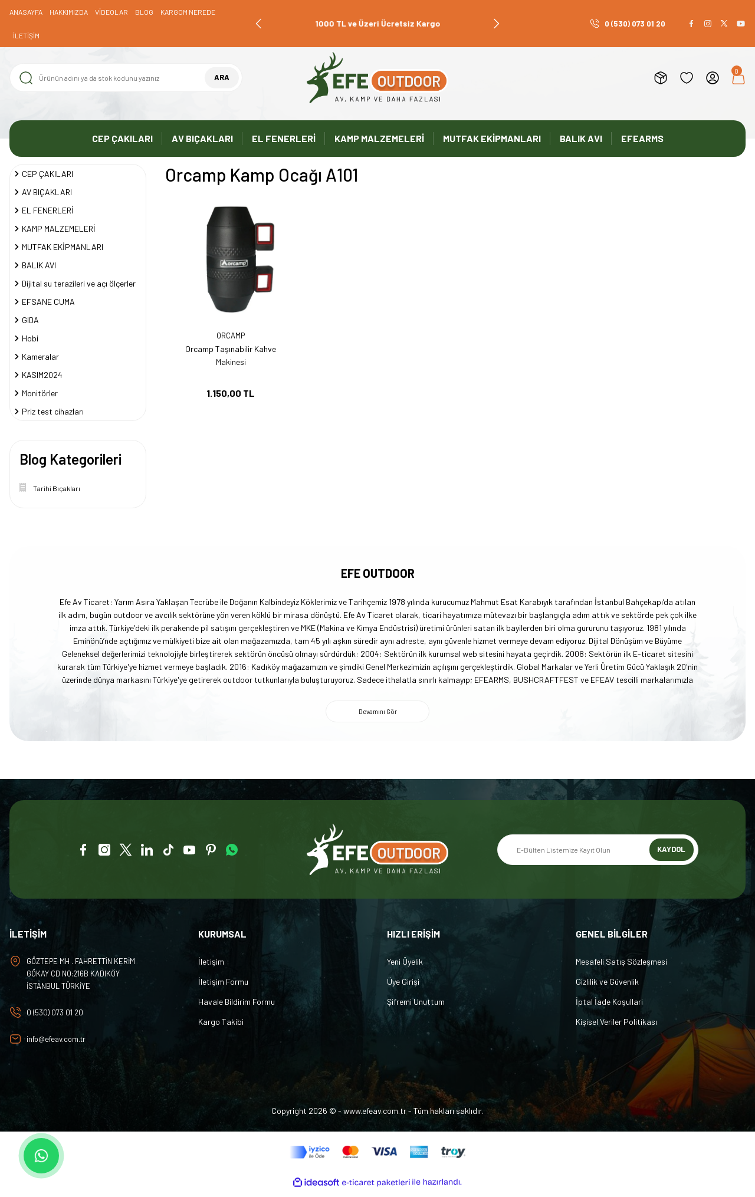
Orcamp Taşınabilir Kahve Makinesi (230, 355)
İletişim (211, 964)
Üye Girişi (403, 984)
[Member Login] (712, 78)
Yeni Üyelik (405, 964)
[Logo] (377, 77)
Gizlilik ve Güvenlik (607, 984)
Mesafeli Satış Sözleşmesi (621, 964)
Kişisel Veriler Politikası (616, 1025)
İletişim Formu (223, 984)
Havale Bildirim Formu (236, 1004)
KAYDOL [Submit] (671, 852)
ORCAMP (231, 336)
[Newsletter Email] (597, 852)
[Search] (125, 77)
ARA (221, 78)
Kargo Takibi (221, 1025)
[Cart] (738, 78)
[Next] (496, 24)
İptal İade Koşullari (609, 1004)
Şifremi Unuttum (416, 1004)
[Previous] (259, 24)
